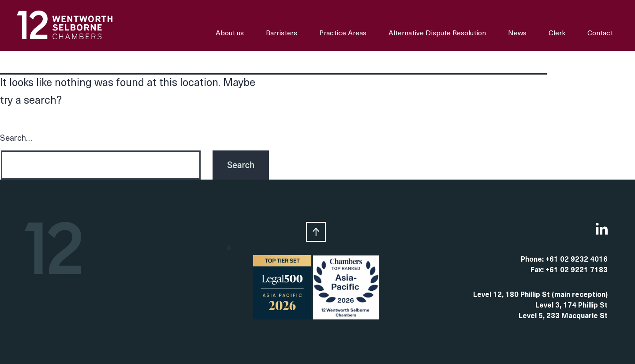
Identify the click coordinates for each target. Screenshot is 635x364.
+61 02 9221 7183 (576, 270)
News (517, 33)
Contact (600, 33)
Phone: (533, 259)
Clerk (557, 33)
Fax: (537, 270)
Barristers (281, 33)
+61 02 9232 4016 (576, 259)
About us (230, 33)
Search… (16, 139)
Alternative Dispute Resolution (437, 33)
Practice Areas (342, 33)
